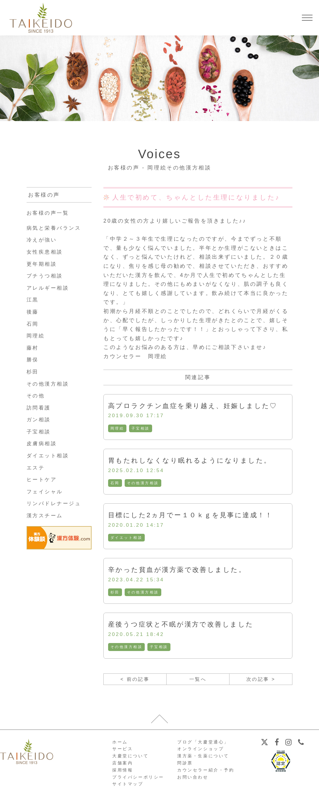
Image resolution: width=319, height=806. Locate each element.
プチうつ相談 (46, 276)
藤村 (33, 348)
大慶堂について (130, 758)
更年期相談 (42, 264)
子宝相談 (140, 429)
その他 (36, 396)
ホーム (120, 744)
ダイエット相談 (126, 539)
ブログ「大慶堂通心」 (203, 744)
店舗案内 (122, 765)
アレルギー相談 (49, 288)
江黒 (33, 300)
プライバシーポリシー (138, 779)
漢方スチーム (46, 515)
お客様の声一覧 (49, 213)
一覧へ (198, 681)
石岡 (115, 484)
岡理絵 (117, 429)
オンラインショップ (200, 751)
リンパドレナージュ (55, 503)
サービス (122, 751)
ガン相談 (39, 419)
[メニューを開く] (307, 17)
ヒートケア (42, 479)
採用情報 (122, 772)
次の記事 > (261, 681)
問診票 (185, 765)
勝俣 (33, 360)
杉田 (115, 594)
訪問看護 (39, 408)
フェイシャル (46, 492)
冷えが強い (42, 240)
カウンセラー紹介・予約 (206, 772)
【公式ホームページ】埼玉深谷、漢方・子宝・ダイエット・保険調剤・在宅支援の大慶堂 (40, 18)
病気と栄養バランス (55, 228)
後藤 (33, 312)
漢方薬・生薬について (203, 758)
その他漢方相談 (143, 484)
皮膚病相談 (42, 443)
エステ (36, 468)
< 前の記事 (135, 681)
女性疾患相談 (46, 252)
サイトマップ (128, 786)
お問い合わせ (193, 779)
